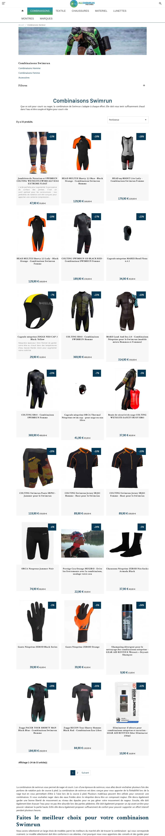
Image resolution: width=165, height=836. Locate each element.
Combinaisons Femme (29, 73)
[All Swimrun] (82, 3)
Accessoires (23, 77)
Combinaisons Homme (29, 68)
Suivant (85, 773)
